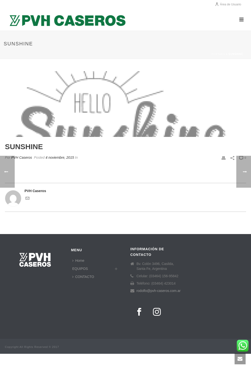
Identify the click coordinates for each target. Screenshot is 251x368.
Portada (218, 54)
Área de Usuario (228, 4)
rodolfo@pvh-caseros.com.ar (159, 291)
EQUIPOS (80, 269)
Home (78, 261)
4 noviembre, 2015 (60, 157)
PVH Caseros (21, 157)
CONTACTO (83, 277)
